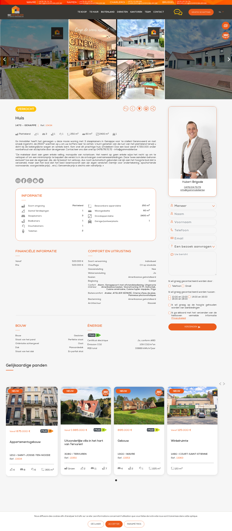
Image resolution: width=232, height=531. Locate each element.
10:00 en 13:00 (178, 297)
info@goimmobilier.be (50, 3)
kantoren (136, 12)
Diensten (122, 12)
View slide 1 (116, 482)
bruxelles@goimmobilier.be (192, 3)
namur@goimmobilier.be (92, 3)
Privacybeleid (178, 318)
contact (158, 12)
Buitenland (108, 12)
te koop (82, 12)
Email (186, 286)
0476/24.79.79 (192, 187)
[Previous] (5, 59)
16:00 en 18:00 (178, 299)
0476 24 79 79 (183, 2)
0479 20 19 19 (85, 2)
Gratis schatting (201, 12)
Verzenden (192, 327)
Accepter (114, 524)
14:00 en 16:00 (197, 297)
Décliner (96, 524)
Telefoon (174, 286)
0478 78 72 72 (45, 2)
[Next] (228, 59)
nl (220, 12)
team (148, 12)
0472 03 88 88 (135, 2)
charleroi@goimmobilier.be (143, 3)
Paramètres (134, 524)
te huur (94, 12)
